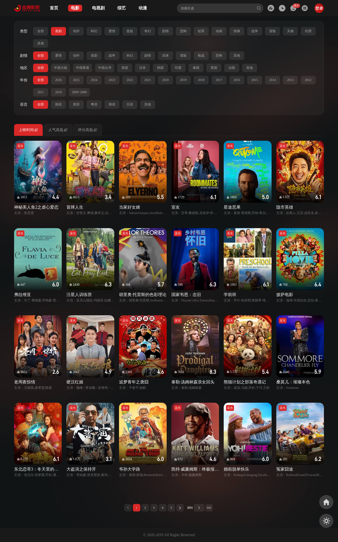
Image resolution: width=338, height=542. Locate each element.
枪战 (201, 55)
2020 (165, 80)
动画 (219, 31)
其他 (40, 43)
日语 (130, 104)
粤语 (94, 104)
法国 (231, 68)
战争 (254, 31)
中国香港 (82, 68)
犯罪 (201, 31)
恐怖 (183, 31)
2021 (147, 80)
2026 (58, 80)
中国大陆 (60, 68)
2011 (40, 92)
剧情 (165, 31)
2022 (130, 80)
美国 (124, 68)
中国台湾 (104, 68)
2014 (272, 80)
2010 (58, 92)
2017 (219, 80)
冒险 (272, 31)
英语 (76, 104)
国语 (58, 104)
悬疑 (130, 31)
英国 (214, 68)
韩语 (112, 104)
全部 (40, 31)
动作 (76, 31)
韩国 (160, 68)
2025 (76, 80)
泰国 (196, 68)
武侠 (165, 55)
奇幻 (147, 31)
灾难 (290, 31)
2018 (201, 80)
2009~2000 (79, 92)
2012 (308, 80)
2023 (112, 80)
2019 (183, 80)
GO (209, 507)
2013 (290, 80)
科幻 (94, 31)
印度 (178, 68)
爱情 (112, 31)
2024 (94, 80)
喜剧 (58, 31)
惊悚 (237, 31)
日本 (142, 68)
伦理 (308, 31)
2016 (237, 80)
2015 (254, 80)
